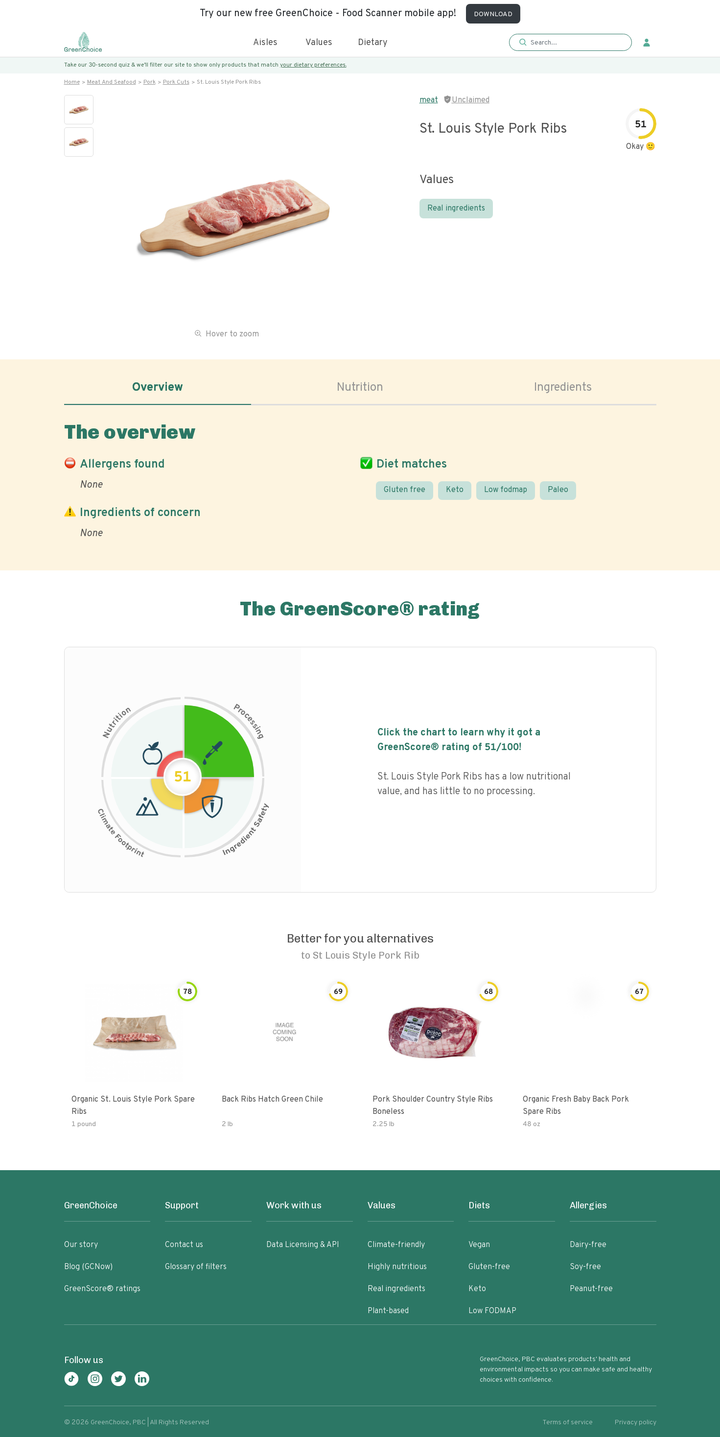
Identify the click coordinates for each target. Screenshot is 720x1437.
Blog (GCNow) (88, 1267)
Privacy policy (635, 1422)
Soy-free (585, 1267)
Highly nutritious (397, 1267)
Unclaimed (470, 100)
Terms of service (567, 1422)
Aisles (265, 42)
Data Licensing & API (302, 1245)
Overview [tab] (157, 387)
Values (318, 42)
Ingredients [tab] (563, 387)
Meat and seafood (111, 82)
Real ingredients (456, 208)
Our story (81, 1245)
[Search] (575, 42)
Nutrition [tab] (360, 387)
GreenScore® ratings (102, 1289)
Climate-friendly (396, 1245)
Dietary (373, 42)
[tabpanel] (360, 478)
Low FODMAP (492, 1311)
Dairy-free (588, 1245)
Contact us (184, 1245)
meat (428, 100)
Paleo (558, 490)
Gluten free (404, 490)
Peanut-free (591, 1289)
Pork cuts (176, 82)
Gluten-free (489, 1267)
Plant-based (388, 1311)
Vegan (479, 1245)
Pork (149, 82)
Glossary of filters (196, 1267)
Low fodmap (505, 490)
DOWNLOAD (493, 14)
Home (72, 82)
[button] (570, 42)
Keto (455, 490)
